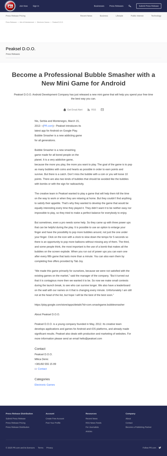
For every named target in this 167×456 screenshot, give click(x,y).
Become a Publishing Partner (138, 427)
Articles (89, 431)
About (128, 418)
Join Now (23, 6)
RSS (93, 110)
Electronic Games (43, 22)
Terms (40, 448)
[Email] (102, 109)
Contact (41, 368)
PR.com (48, 125)
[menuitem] (130, 6)
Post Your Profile (53, 423)
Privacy (49, 448)
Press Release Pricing (15, 423)
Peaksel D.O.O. (57, 22)
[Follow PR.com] (158, 447)
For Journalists (92, 427)
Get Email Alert (75, 110)
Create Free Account (55, 418)
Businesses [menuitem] (99, 6)
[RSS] (89, 109)
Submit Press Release (149, 6)
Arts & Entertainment (27, 22)
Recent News (92, 418)
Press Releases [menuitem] (116, 6)
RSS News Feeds (93, 423)
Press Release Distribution (17, 427)
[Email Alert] (65, 109)
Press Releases (11, 22)
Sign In (36, 6)
